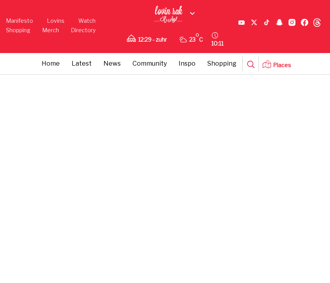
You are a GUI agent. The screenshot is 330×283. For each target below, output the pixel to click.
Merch (50, 30)
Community (150, 63)
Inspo (187, 63)
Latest (82, 63)
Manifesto (19, 20)
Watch (87, 20)
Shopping (18, 30)
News (112, 63)
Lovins (56, 20)
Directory (83, 30)
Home (51, 63)
